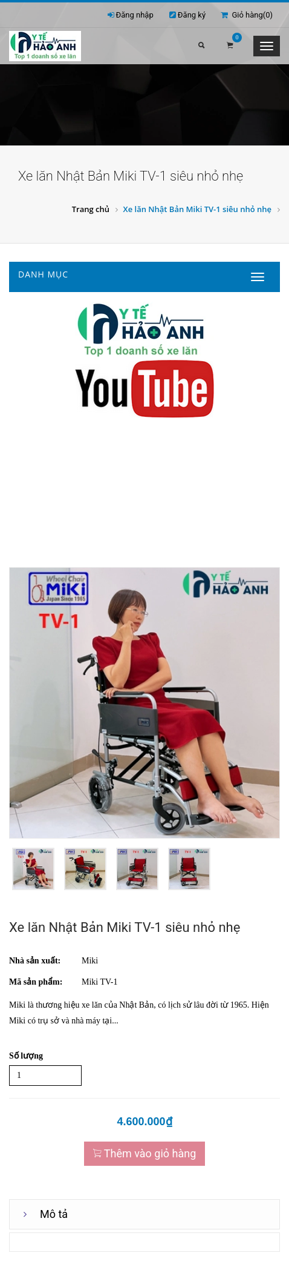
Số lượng (26, 1055)
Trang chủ (90, 209)
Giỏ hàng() (247, 14)
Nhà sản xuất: (34, 960)
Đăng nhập (135, 14)
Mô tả (54, 1214)
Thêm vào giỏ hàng (144, 1153)
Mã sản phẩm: (35, 981)
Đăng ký (192, 14)
